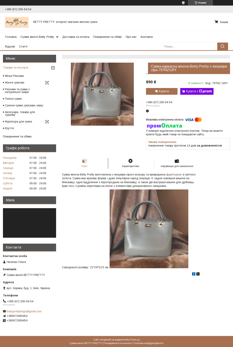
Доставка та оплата (75, 36)
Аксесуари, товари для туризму (20, 113)
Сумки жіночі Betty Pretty (37, 36)
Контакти (147, 36)
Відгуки (10, 46)
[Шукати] (222, 46)
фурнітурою (174, 174)
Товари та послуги (15, 67)
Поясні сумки (13, 98)
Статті (23, 46)
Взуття (9, 128)
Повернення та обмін (107, 36)
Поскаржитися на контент (118, 343)
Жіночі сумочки (14, 82)
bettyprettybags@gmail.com (24, 311)
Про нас (131, 36)
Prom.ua (135, 339)
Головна (11, 36)
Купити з (199, 91)
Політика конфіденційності (149, 343)
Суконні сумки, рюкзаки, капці (24, 105)
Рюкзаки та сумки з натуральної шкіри (17, 91)
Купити (164, 91)
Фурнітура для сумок (18, 121)
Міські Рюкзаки (14, 75)
